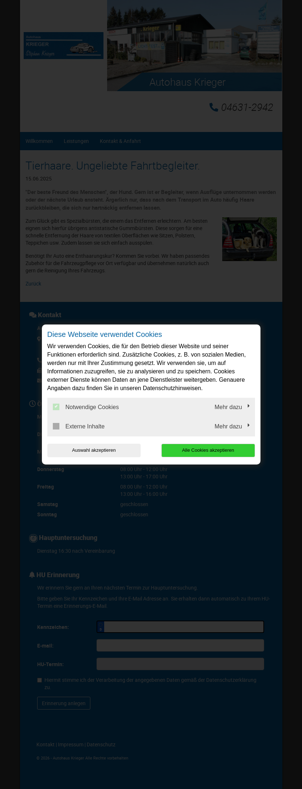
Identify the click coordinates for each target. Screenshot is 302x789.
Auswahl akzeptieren (94, 450)
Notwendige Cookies (86, 407)
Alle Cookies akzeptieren (208, 450)
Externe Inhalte (79, 426)
